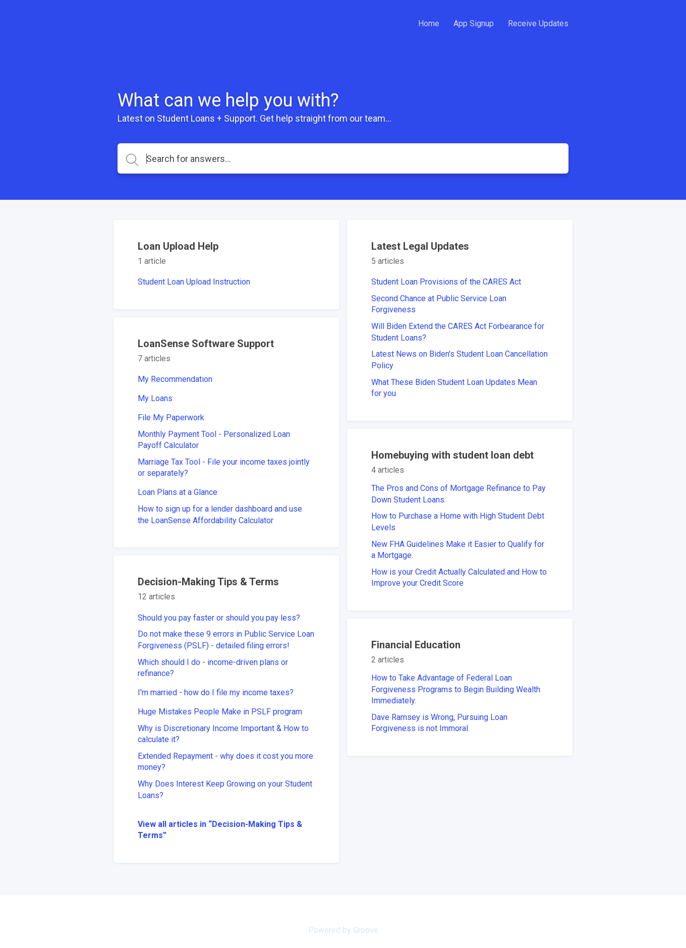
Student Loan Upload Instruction (194, 282)
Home (428, 23)
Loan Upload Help (178, 246)
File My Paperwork (171, 417)
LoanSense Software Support (206, 344)
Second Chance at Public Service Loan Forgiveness (438, 304)
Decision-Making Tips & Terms (208, 582)
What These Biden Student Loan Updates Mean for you (454, 387)
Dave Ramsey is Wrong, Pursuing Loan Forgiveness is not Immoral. (439, 722)
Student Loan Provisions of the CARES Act (446, 282)
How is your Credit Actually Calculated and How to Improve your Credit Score (459, 577)
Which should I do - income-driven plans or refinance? (213, 667)
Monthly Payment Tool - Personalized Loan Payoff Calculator (214, 439)
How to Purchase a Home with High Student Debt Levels (457, 521)
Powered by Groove (343, 930)
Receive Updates (538, 23)
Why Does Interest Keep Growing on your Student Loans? (225, 789)
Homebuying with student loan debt (452, 455)
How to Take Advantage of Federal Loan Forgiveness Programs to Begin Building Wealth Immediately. (455, 689)
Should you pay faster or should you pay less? (219, 618)
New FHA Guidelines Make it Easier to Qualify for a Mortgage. (457, 549)
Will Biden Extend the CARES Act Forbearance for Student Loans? (457, 331)
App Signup (473, 23)
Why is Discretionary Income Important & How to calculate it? (223, 733)
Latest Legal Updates (420, 246)
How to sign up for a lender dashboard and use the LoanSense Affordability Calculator (220, 514)
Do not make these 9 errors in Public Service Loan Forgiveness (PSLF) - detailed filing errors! (226, 639)
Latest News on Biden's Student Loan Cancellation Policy (459, 359)
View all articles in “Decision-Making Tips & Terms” (220, 829)
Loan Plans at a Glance (177, 492)
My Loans (155, 398)
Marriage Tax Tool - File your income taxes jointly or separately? (224, 467)
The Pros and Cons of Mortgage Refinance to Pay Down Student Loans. (458, 493)
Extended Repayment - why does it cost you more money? (225, 761)
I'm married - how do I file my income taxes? (216, 692)
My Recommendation (175, 379)
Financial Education (416, 645)
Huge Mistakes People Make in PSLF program (220, 711)
